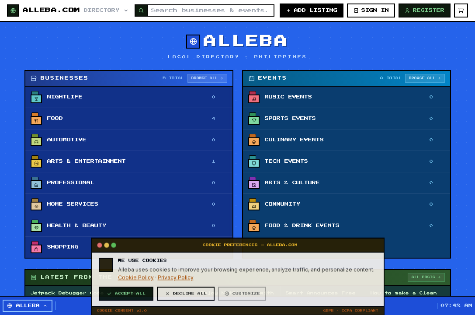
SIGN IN (371, 10)
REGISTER (424, 10)
